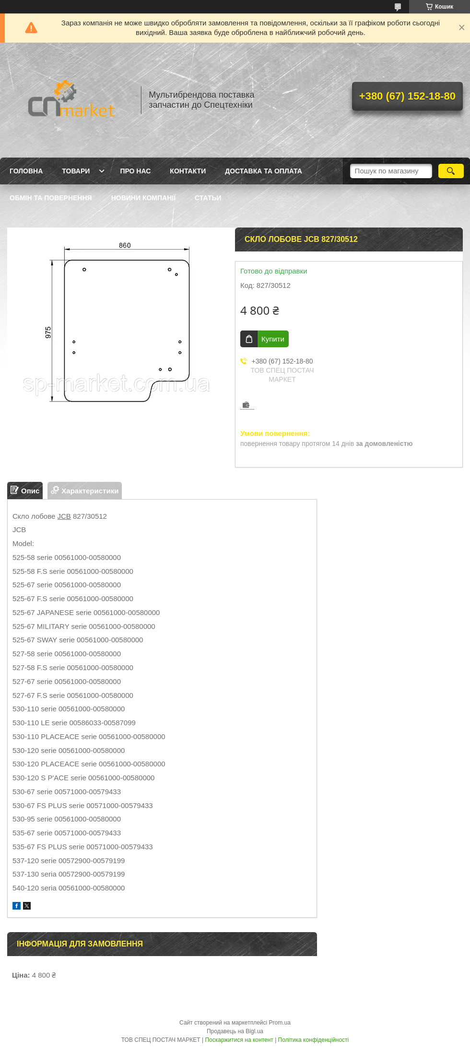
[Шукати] (451, 171)
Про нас (135, 171)
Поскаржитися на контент (239, 1040)
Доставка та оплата (263, 171)
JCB (64, 516)
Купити (272, 339)
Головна (26, 171)
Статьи (208, 198)
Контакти (188, 171)
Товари (76, 171)
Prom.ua (280, 1022)
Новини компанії (143, 198)
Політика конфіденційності (313, 1040)
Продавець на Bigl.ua (235, 1031)
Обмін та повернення (51, 198)
